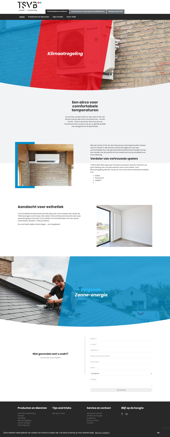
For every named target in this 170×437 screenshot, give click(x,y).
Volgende (89, 290)
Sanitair (21, 416)
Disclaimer (91, 418)
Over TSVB (71, 17)
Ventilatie (22, 418)
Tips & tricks (58, 17)
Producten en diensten (38, 17)
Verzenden (121, 390)
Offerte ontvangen (95, 416)
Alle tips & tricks (58, 413)
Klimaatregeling (24, 420)
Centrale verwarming (27, 413)
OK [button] (158, 433)
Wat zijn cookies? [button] (102, 433)
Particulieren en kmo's (57, 11)
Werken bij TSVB (115, 11)
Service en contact (94, 413)
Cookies (90, 423)
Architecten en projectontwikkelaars (87, 11)
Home (22, 17)
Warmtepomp (24, 425)
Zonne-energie (24, 423)
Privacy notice (92, 420)
